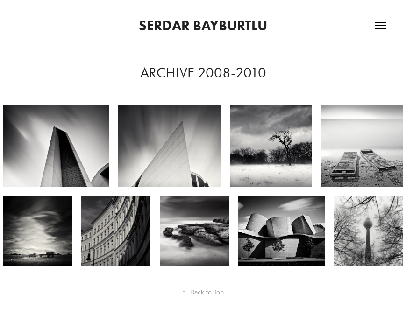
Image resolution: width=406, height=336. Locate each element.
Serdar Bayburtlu (203, 25)
